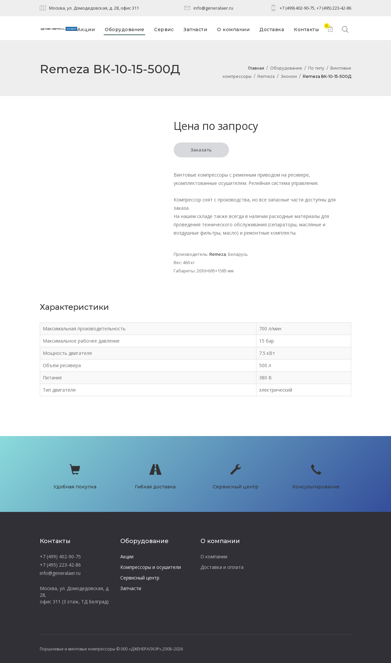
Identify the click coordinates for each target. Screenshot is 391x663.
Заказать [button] (201, 150)
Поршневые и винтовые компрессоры (77, 649)
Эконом (289, 76)
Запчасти (130, 588)
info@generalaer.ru (213, 8)
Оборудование (286, 68)
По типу (316, 68)
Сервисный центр (139, 578)
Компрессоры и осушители (150, 567)
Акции (127, 556)
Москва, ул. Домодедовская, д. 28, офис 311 (94, 8)
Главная (256, 68)
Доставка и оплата (222, 567)
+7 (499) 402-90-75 (297, 8)
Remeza (266, 76)
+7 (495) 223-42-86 (333, 8)
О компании (213, 556)
